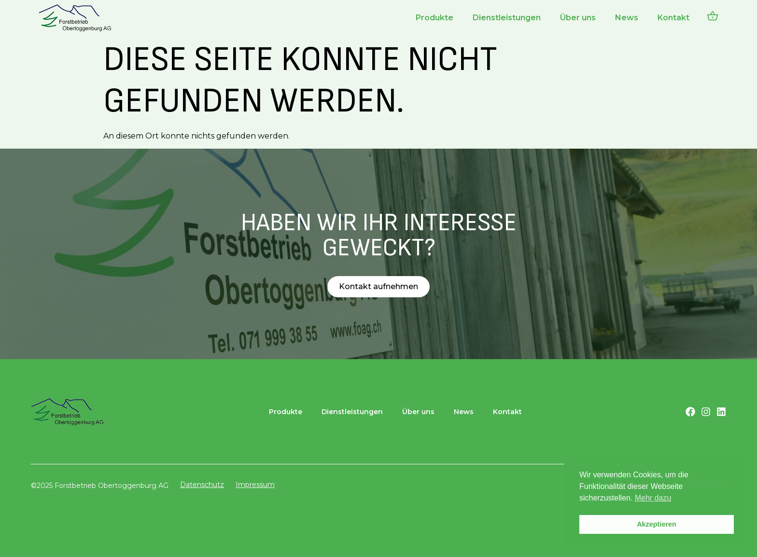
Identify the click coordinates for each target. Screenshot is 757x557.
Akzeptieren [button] (656, 524)
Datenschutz (202, 484)
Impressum (255, 484)
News (626, 17)
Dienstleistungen (507, 17)
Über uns (578, 17)
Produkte (434, 17)
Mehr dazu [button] (653, 498)
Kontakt (673, 17)
